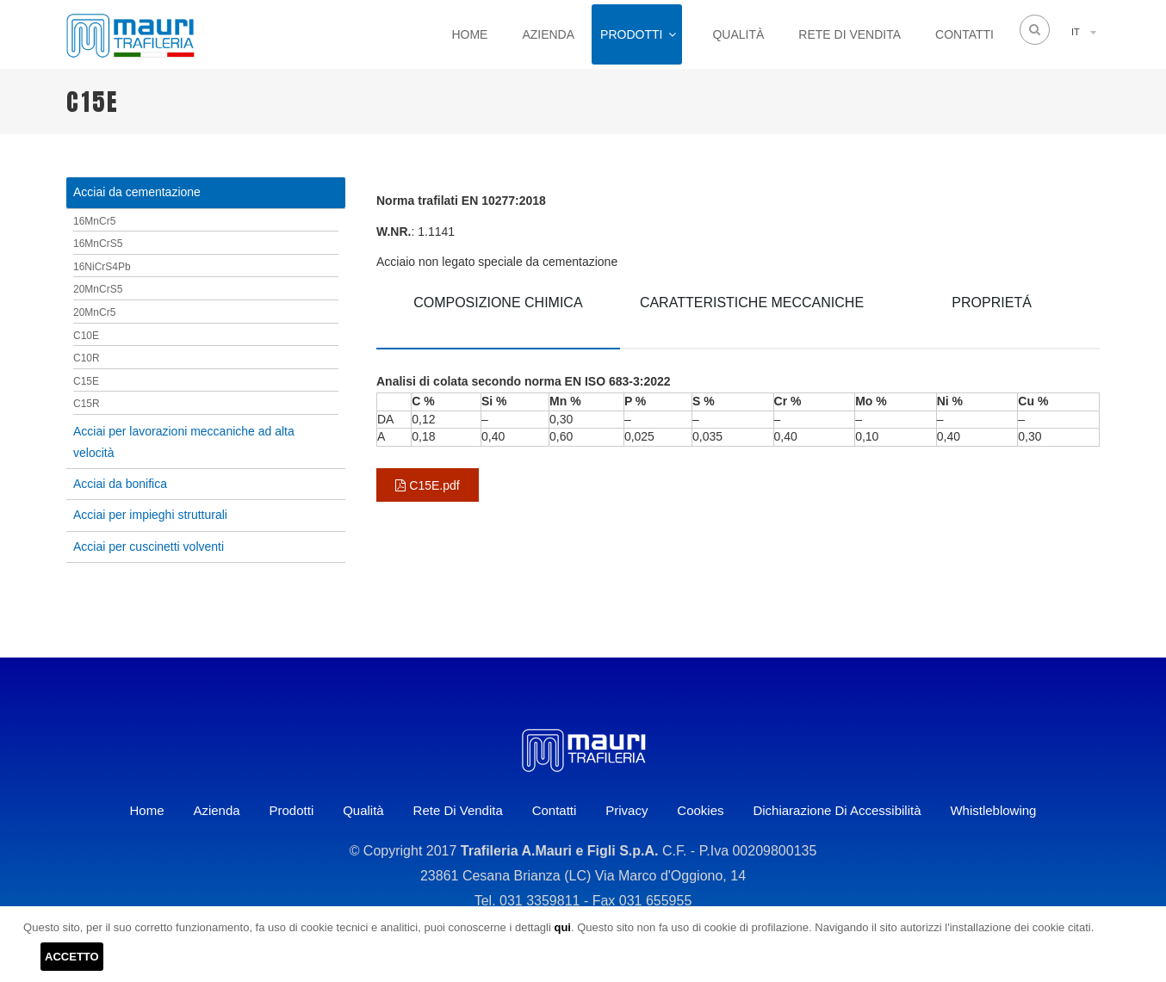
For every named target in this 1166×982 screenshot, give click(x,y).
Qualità (738, 34)
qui (562, 927)
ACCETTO (72, 956)
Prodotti (631, 34)
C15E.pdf (427, 485)
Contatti (964, 34)
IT (1075, 32)
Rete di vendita (849, 34)
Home (469, 34)
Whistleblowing (993, 810)
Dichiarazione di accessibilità (837, 810)
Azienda (548, 34)
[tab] (498, 315)
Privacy (626, 810)
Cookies (700, 810)
